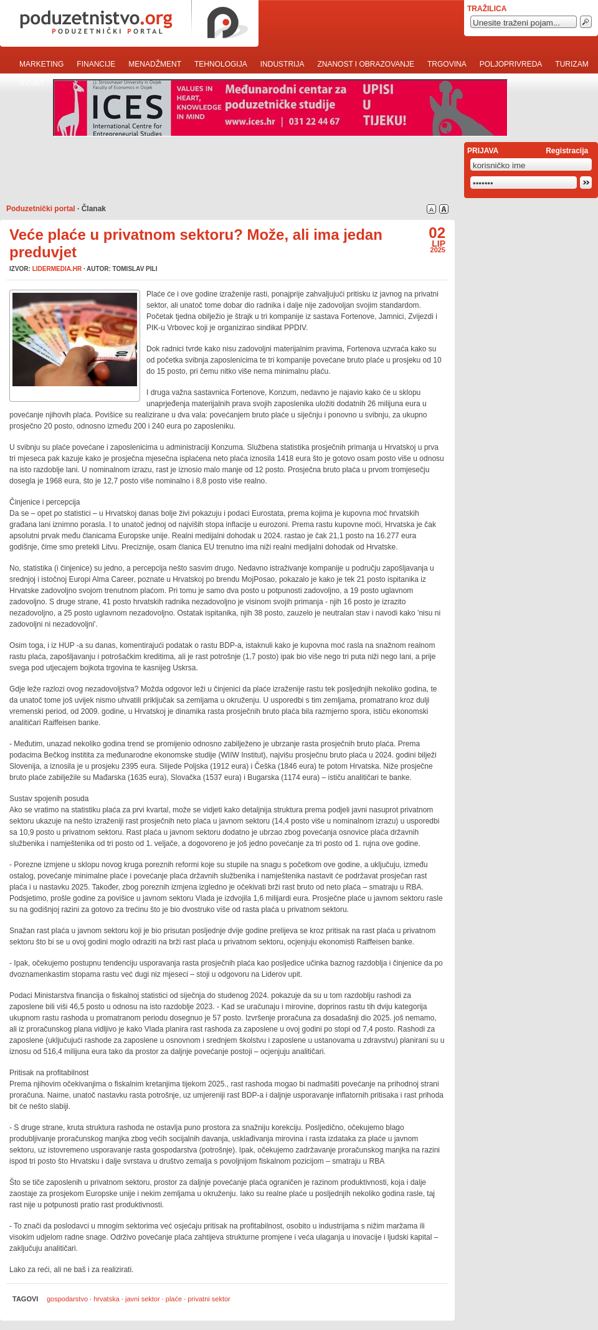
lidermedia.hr (57, 268)
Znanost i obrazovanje (365, 64)
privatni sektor (208, 1299)
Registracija (567, 150)
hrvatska (106, 1299)
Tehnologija (220, 64)
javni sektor (142, 1299)
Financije (96, 64)
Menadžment (154, 64)
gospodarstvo (67, 1299)
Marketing (41, 64)
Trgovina (447, 64)
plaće (174, 1299)
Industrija (282, 64)
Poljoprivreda (511, 64)
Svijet (32, 82)
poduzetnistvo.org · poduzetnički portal (129, 23)
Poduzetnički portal (40, 208)
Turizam (571, 64)
